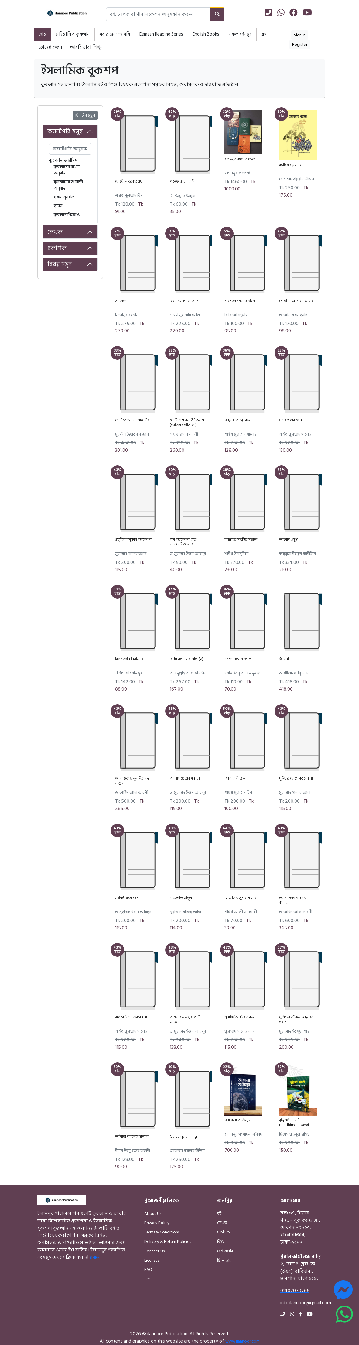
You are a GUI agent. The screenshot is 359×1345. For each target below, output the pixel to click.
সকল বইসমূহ (240, 34)
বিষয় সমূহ (59, 264)
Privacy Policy (156, 1222)
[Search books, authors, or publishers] (158, 14)
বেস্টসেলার (225, 1250)
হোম (42, 34)
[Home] (61, 14)
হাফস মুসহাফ (64, 197)
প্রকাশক (57, 248)
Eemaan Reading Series (161, 34)
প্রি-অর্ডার (224, 1260)
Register (299, 44)
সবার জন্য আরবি (114, 34)
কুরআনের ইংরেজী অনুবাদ (68, 185)
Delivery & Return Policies (167, 1241)
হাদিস (58, 206)
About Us (152, 1213)
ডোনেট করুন (50, 47)
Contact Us (154, 1250)
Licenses (151, 1260)
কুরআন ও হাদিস (63, 160)
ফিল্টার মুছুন (85, 115)
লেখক (55, 232)
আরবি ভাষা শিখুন (86, 47)
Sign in (300, 35)
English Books (206, 34)
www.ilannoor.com (242, 1341)
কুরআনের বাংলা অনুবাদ (67, 169)
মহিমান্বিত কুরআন (73, 34)
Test (148, 1278)
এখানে (95, 1257)
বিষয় (220, 1241)
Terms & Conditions (162, 1232)
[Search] (217, 14)
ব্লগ (264, 34)
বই (219, 1213)
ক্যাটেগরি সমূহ (65, 131)
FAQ (148, 1269)
